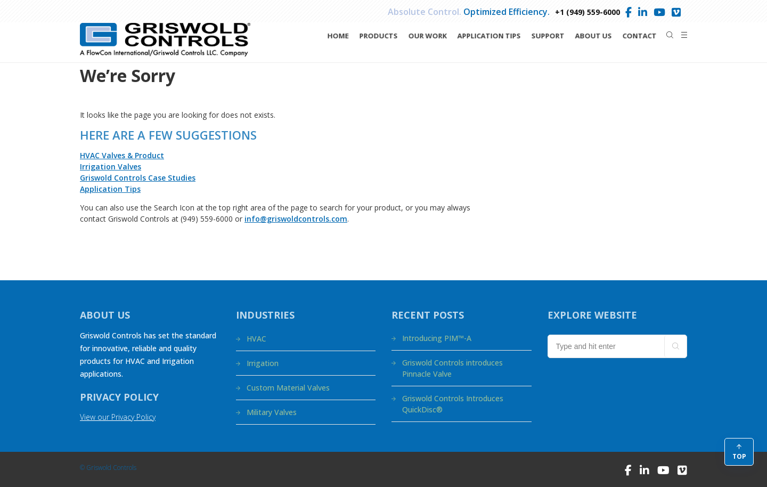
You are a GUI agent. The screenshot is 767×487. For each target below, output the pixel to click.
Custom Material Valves (288, 388)
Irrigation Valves (110, 166)
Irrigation (263, 363)
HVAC (256, 339)
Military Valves (272, 412)
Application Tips (110, 189)
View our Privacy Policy (118, 417)
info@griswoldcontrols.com (295, 219)
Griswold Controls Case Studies (137, 178)
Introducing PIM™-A (436, 338)
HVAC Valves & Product (122, 155)
